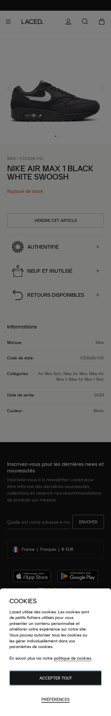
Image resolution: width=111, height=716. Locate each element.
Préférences (55, 699)
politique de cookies (72, 658)
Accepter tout (55, 678)
